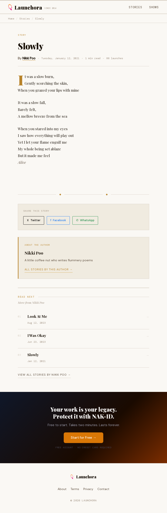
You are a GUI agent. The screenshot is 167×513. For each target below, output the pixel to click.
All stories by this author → (48, 269)
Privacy (88, 489)
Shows (154, 7)
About (62, 489)
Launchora (84, 476)
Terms (75, 489)
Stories (135, 7)
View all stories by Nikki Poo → (44, 375)
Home (11, 18)
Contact (103, 489)
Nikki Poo (28, 58)
